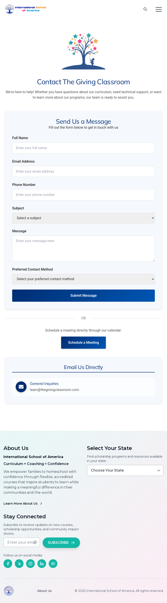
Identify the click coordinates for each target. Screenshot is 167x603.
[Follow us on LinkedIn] (41, 563)
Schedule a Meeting (83, 342)
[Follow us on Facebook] (7, 563)
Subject (18, 208)
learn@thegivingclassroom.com (54, 390)
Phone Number (23, 185)
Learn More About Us (23, 503)
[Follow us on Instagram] (30, 563)
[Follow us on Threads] (19, 563)
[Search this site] (145, 9)
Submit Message (83, 295)
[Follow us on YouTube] (53, 563)
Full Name (20, 138)
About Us (44, 591)
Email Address (23, 161)
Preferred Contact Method (32, 269)
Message (19, 231)
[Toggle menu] (159, 9)
